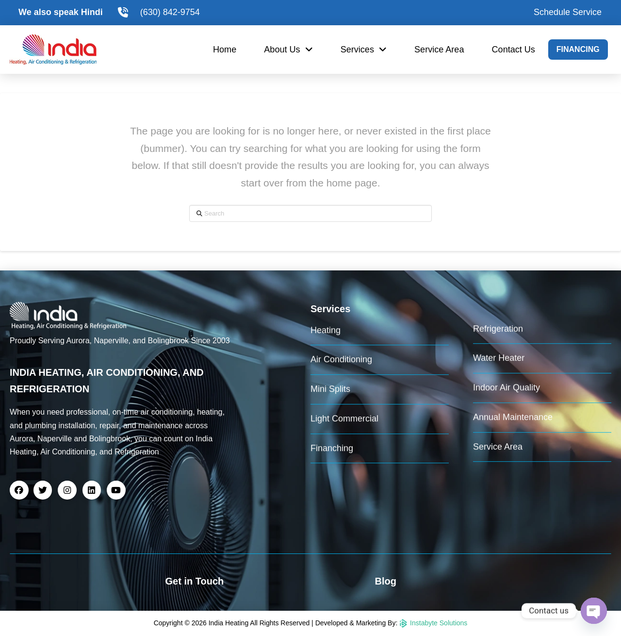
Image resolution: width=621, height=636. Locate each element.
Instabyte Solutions (433, 623)
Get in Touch (194, 581)
